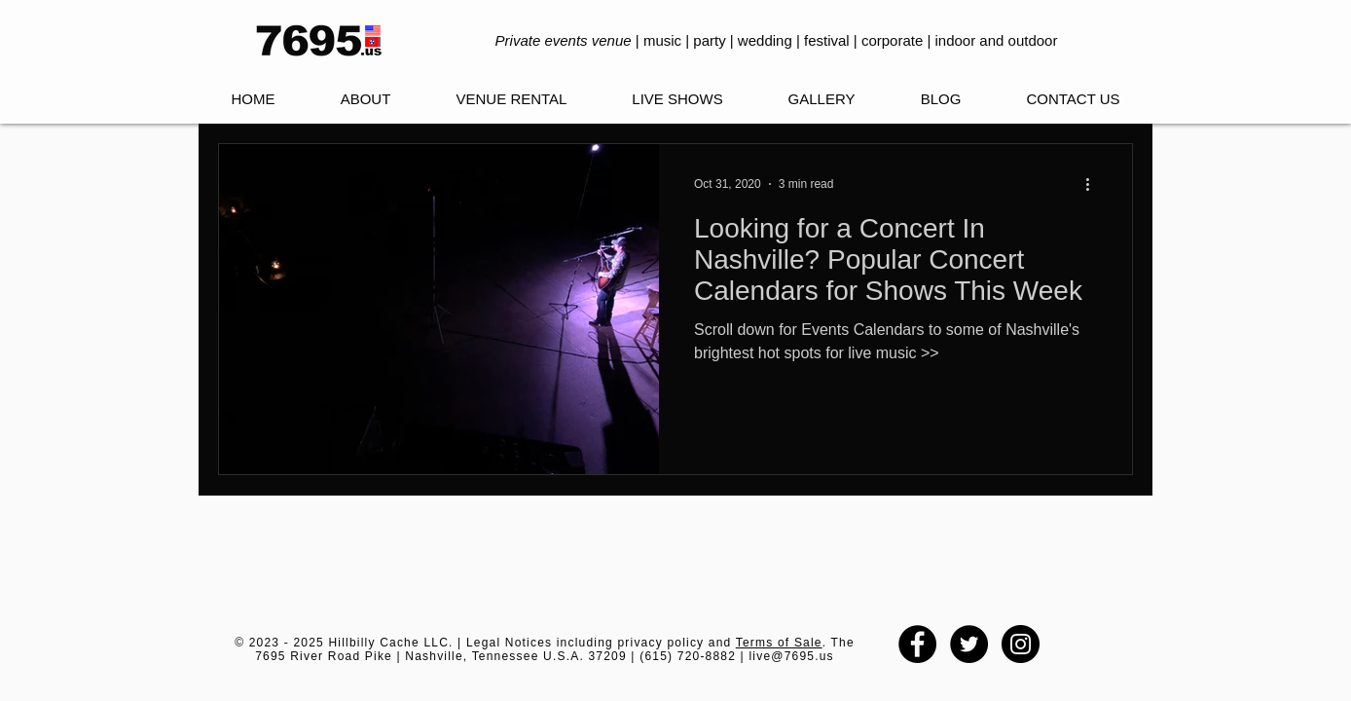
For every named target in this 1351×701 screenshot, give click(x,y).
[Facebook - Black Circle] (917, 644)
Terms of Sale (779, 642)
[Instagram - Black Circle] (1021, 644)
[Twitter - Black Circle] (969, 644)
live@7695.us (791, 656)
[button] (677, 99)
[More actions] (1094, 184)
